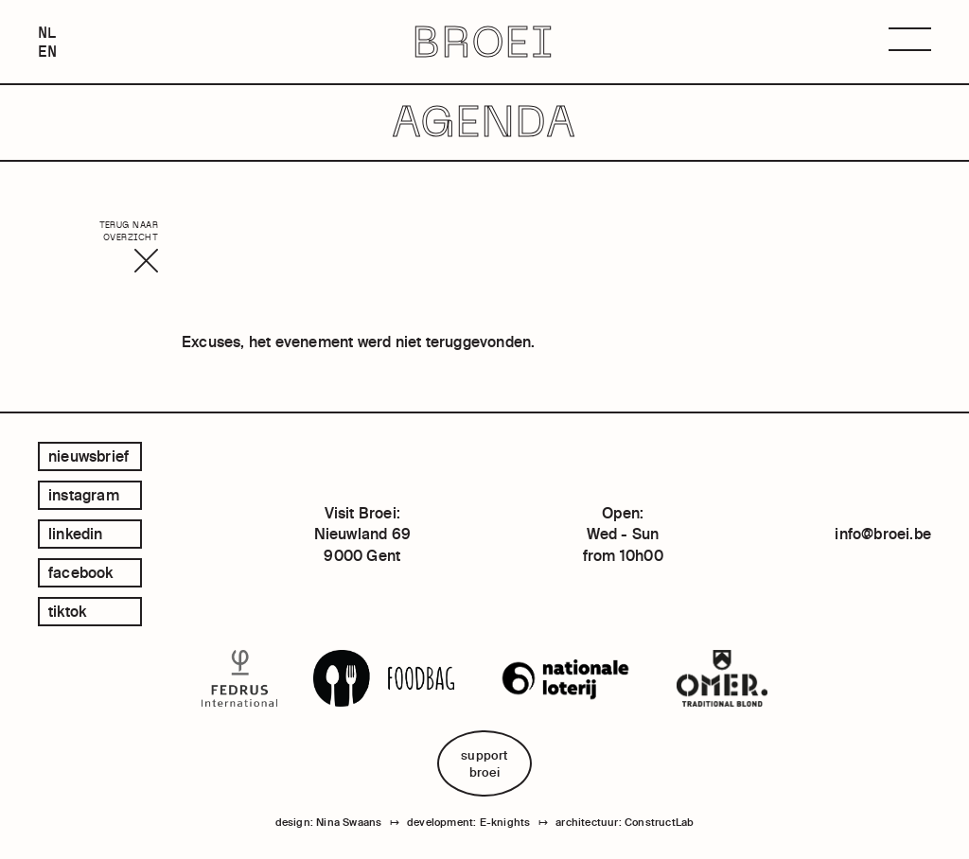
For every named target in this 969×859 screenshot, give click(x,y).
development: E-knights (468, 822)
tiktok (67, 611)
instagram (83, 494)
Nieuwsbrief (88, 456)
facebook (81, 572)
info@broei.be (883, 533)
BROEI (484, 42)
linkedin (75, 533)
